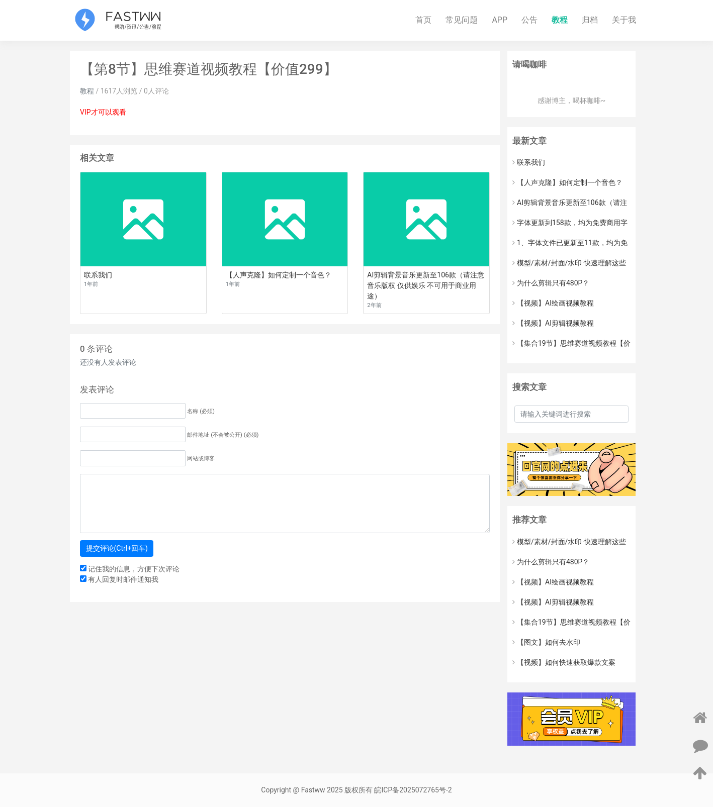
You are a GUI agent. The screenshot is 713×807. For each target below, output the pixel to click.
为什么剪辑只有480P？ (550, 283)
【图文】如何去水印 (546, 642)
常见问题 (461, 20)
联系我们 (528, 162)
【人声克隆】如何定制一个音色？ (567, 182)
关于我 (624, 20)
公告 (529, 20)
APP (499, 20)
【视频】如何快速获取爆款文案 (563, 662)
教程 (560, 20)
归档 (590, 20)
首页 (423, 20)
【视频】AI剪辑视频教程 (553, 323)
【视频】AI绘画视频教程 (553, 303)
